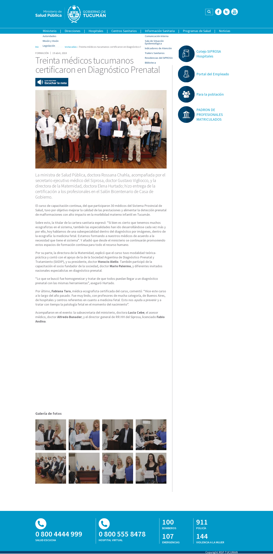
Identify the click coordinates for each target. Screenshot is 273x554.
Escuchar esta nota (51, 82)
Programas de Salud (197, 31)
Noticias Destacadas (65, 46)
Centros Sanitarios (124, 31)
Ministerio (50, 31)
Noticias (224, 31)
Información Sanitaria (160, 31)
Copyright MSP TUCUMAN (221, 552)
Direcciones (72, 31)
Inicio (38, 46)
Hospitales (96, 31)
